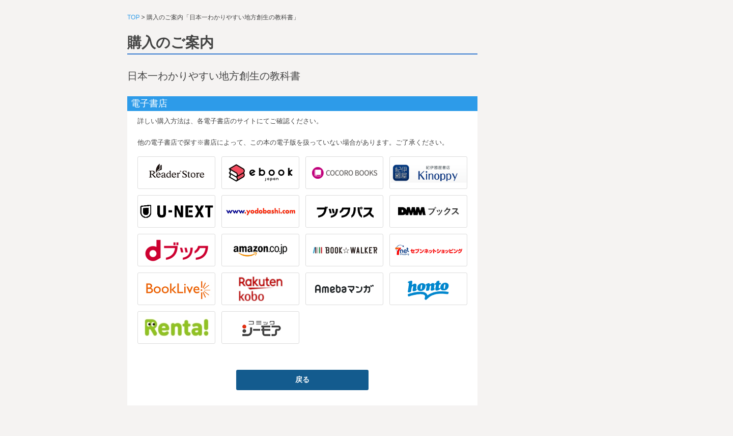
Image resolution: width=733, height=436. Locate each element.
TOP (133, 17)
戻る (302, 379)
